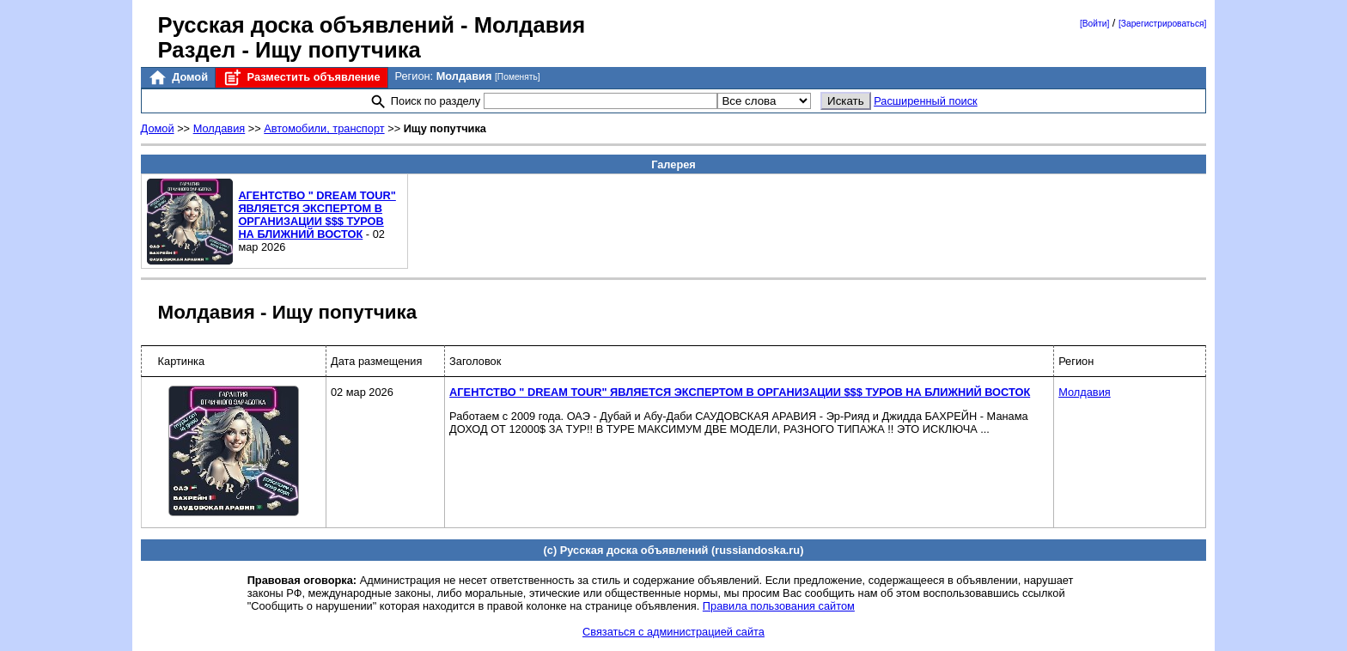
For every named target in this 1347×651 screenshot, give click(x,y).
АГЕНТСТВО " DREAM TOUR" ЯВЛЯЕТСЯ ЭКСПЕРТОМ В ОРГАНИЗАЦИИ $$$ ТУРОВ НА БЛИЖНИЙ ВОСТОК (316, 214)
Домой (178, 78)
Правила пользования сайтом (779, 605)
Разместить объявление (301, 78)
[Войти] (1094, 23)
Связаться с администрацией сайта (673, 631)
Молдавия (219, 128)
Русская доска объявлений (306, 25)
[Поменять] (517, 77)
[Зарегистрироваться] (1162, 23)
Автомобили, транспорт (324, 128)
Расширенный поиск (926, 100)
